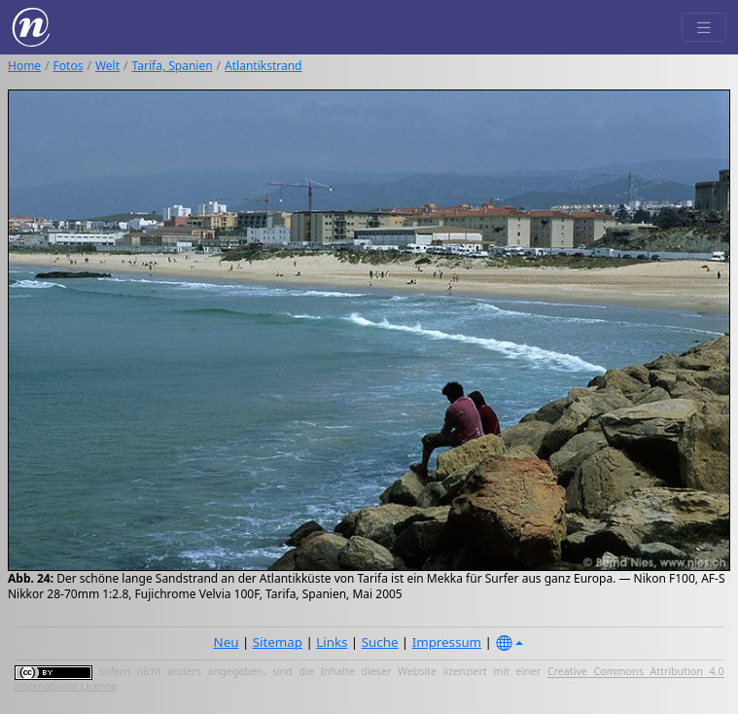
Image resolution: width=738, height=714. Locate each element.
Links (331, 642)
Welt (107, 65)
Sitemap (277, 642)
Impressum (446, 642)
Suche (380, 642)
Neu (226, 642)
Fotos (68, 65)
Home (24, 65)
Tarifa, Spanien (172, 65)
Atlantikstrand (263, 65)
